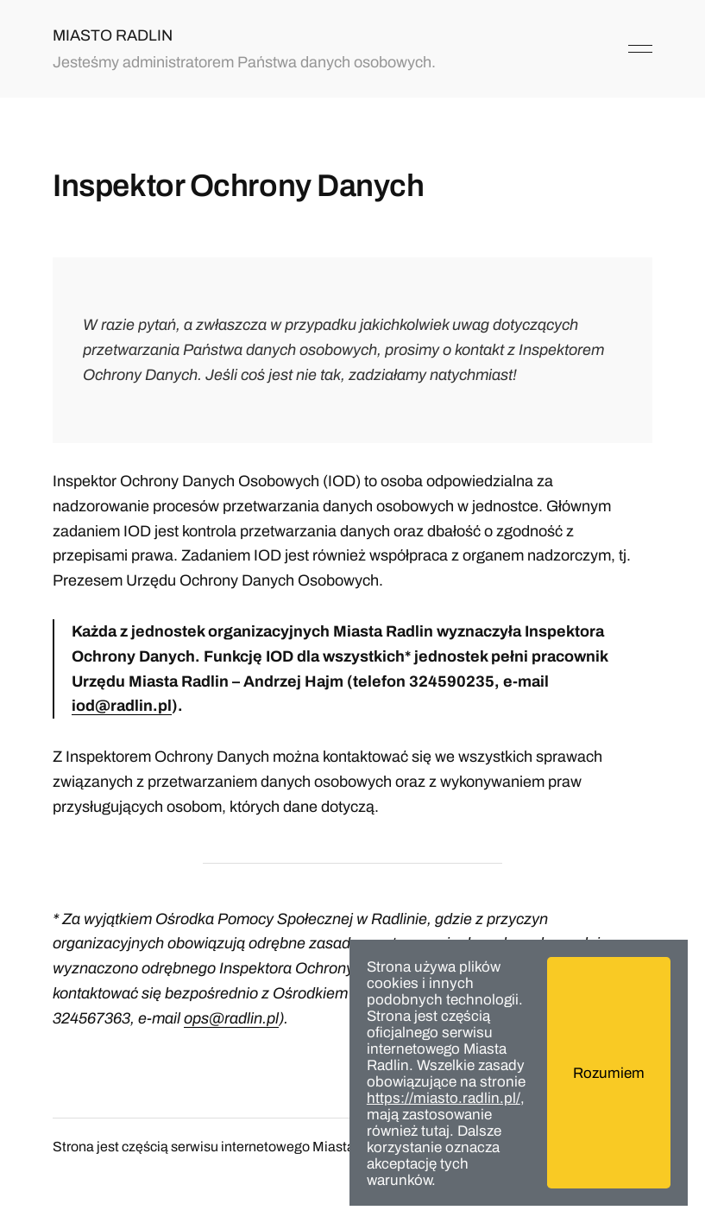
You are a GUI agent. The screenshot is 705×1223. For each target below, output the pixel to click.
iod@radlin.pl (122, 705)
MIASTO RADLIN (113, 35)
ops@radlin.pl (231, 1018)
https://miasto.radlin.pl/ (443, 1098)
